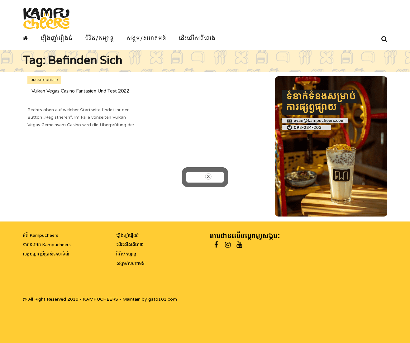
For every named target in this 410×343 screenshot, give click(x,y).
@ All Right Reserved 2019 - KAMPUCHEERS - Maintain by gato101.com (100, 299)
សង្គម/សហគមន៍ (146, 38)
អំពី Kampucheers (40, 235)
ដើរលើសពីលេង (197, 38)
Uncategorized (44, 80)
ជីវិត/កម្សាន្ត (99, 38)
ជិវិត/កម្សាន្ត (126, 254)
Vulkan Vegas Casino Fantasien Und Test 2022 (80, 91)
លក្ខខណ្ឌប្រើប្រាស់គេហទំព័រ (46, 254)
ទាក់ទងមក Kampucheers (47, 244)
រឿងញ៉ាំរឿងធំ (57, 38)
